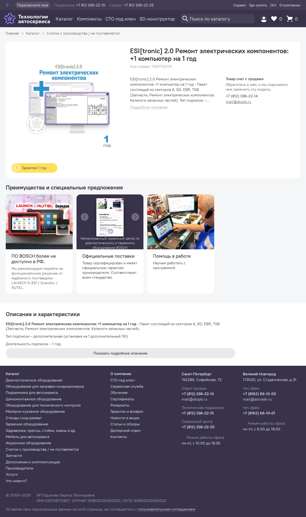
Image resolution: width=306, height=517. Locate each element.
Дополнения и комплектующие (33, 462)
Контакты (118, 436)
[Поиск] (217, 18)
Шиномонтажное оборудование (34, 399)
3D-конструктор (157, 19)
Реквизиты (119, 405)
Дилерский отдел (125, 430)
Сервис (239, 5)
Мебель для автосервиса (27, 436)
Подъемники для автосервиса (32, 392)
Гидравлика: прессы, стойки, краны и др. (41, 430)
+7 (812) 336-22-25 (198, 427)
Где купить (258, 5)
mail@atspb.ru (238, 101)
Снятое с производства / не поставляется (83, 33)
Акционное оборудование (28, 442)
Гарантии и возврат (126, 411)
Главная (12, 33)
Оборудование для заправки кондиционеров (45, 386)
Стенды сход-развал (24, 417)
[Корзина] (293, 18)
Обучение (119, 392)
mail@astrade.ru (257, 399)
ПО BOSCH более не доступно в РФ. (33, 258)
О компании (289, 5)
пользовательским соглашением (166, 509)
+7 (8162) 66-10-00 (259, 394)
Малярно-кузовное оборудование (35, 411)
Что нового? (16, 480)
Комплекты (89, 19)
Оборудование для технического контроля (43, 405)
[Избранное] (277, 18)
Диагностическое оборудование (34, 380)
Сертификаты (122, 399)
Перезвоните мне (32, 5)
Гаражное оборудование (27, 424)
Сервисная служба (126, 386)
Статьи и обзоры (125, 424)
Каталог (64, 19)
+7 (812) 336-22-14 (198, 394)
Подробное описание (149, 107)
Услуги (11, 474)
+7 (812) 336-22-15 (198, 413)
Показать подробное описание (120, 353)
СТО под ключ (120, 19)
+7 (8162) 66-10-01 (259, 413)
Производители (19, 468)
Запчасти (14, 455)
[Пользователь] (263, 18)
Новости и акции (124, 417)
